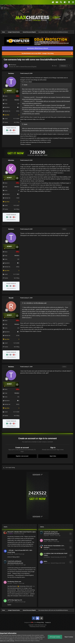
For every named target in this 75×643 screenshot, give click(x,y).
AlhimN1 (46, 549)
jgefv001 (11, 601)
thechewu (13, 64)
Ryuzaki (11, 298)
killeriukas (11, 160)
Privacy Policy (40, 622)
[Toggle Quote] (23, 84)
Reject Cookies (68, 637)
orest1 (10, 583)
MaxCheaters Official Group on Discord (37, 48)
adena (45, 561)
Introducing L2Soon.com (14, 581)
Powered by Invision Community (37, 626)
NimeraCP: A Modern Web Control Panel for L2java (21, 532)
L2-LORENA (47, 557)
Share (54, 65)
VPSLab (11, 554)
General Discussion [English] (28, 66)
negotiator (11, 564)
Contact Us (48, 622)
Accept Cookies (55, 637)
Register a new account (22, 456)
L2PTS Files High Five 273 (14, 600)
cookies (11, 639)
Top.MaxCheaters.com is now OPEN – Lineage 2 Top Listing (37, 53)
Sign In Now (53, 456)
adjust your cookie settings (7, 640)
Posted (19, 533)
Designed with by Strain (30, 622)
